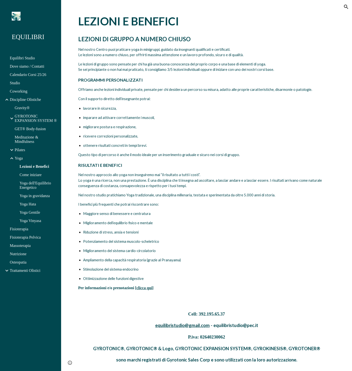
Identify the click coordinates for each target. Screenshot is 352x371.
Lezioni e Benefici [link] (34, 166)
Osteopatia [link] (18, 262)
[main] (206, 151)
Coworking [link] (18, 91)
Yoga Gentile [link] (30, 212)
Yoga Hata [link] (28, 204)
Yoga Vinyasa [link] (30, 221)
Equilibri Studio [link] (22, 58)
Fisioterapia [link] (19, 229)
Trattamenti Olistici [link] (25, 270)
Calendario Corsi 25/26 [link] (28, 75)
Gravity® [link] (22, 108)
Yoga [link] (19, 158)
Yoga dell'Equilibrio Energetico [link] (35, 185)
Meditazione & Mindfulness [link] (26, 139)
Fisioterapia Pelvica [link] (25, 237)
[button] (346, 7)
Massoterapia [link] (20, 246)
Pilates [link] (20, 150)
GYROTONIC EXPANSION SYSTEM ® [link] (36, 118)
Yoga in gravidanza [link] (35, 196)
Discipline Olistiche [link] (25, 99)
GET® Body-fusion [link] (30, 129)
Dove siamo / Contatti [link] (27, 66)
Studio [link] (15, 83)
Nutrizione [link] (18, 254)
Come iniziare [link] (31, 175)
